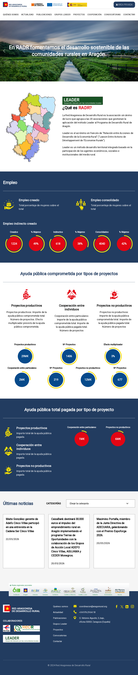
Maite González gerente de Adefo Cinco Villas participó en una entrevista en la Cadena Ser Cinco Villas (22, 525)
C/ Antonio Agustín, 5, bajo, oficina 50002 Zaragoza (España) (92, 619)
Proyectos (79, 14)
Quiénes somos (11, 14)
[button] (4, 51)
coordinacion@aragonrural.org (90, 606)
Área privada (124, 4)
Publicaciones (44, 14)
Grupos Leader (62, 14)
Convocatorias (112, 14)
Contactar (129, 14)
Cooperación (94, 14)
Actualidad (27, 14)
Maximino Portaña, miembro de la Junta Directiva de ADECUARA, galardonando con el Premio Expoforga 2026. (113, 527)
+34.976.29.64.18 (84, 612)
